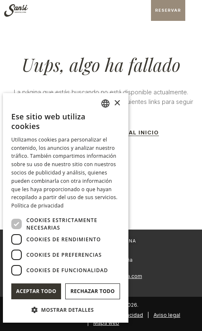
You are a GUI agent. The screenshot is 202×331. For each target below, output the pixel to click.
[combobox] (105, 103)
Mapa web (106, 323)
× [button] (117, 103)
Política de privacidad (37, 205)
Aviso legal (166, 315)
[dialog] (65, 208)
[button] (65, 309)
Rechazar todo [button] (92, 291)
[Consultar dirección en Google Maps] (142, 10)
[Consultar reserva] (168, 10)
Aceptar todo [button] (36, 291)
